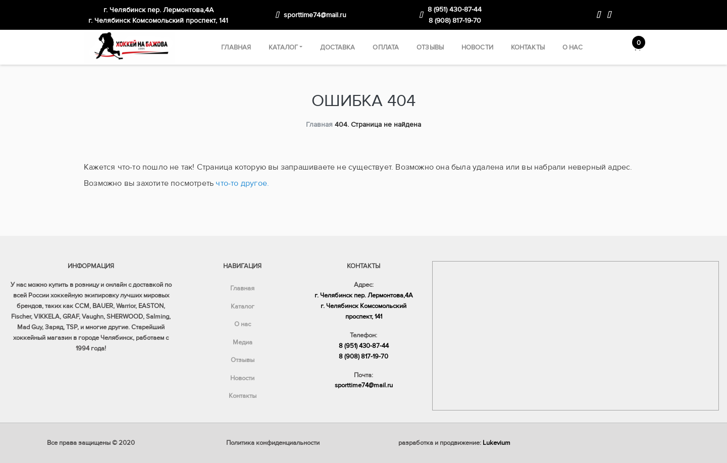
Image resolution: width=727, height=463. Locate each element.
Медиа (242, 342)
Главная (236, 47)
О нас (572, 47)
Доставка (337, 47)
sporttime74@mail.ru (315, 15)
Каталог (283, 47)
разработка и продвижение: (454, 443)
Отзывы (430, 47)
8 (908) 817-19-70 (455, 20)
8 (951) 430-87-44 (455, 9)
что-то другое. (242, 183)
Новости (477, 47)
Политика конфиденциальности (273, 443)
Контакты (528, 47)
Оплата (386, 47)
